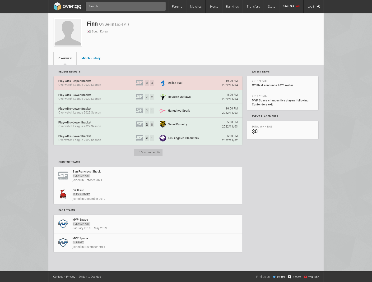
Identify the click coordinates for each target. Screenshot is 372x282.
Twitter (279, 276)
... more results (148, 152)
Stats (271, 6)
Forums (177, 6)
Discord (295, 277)
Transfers (253, 6)
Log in (313, 6)
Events (213, 6)
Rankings (232, 6)
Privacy (70, 276)
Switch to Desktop (90, 276)
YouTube (311, 276)
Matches (196, 6)
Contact (58, 276)
